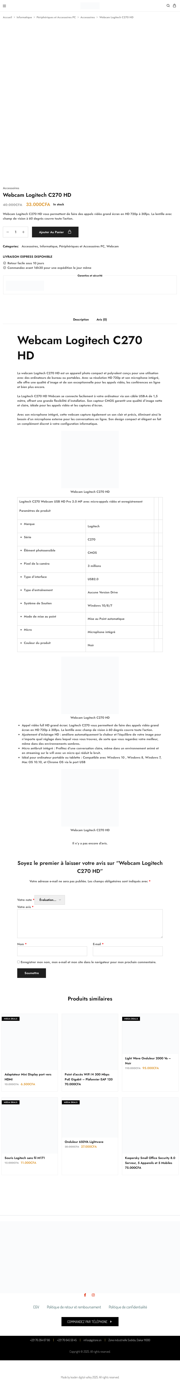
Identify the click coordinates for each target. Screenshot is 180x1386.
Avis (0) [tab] (102, 319)
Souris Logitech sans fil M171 (25, 1158)
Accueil (7, 17)
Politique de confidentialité (128, 1306)
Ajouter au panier (55, 232)
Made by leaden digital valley (76, 1377)
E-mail (98, 944)
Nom (22, 944)
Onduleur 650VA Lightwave (84, 1142)
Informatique (24, 17)
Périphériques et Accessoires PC (56, 17)
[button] (90, 1321)
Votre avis (25, 907)
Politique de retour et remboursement (74, 1306)
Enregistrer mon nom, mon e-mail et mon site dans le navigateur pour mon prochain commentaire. (88, 962)
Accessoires (87, 17)
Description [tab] (81, 319)
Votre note (25, 900)
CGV (36, 1306)
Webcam (112, 246)
